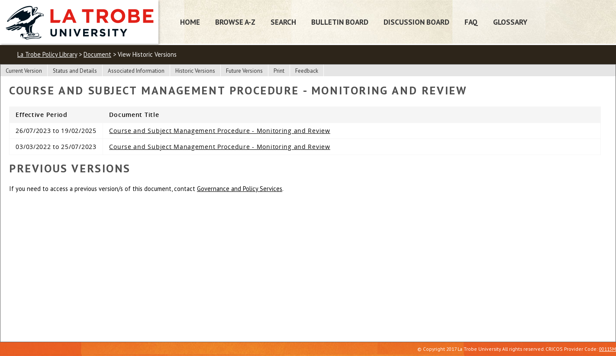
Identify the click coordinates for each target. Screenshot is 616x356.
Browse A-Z (235, 22)
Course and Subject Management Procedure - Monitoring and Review (219, 130)
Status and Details (75, 70)
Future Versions (244, 70)
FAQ (471, 22)
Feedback (306, 70)
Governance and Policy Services (239, 188)
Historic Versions (195, 70)
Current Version (24, 70)
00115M (607, 349)
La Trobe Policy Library (47, 54)
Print (279, 70)
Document (97, 54)
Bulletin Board (339, 22)
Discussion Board (416, 22)
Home (190, 22)
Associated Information (136, 70)
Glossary (510, 22)
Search (283, 22)
